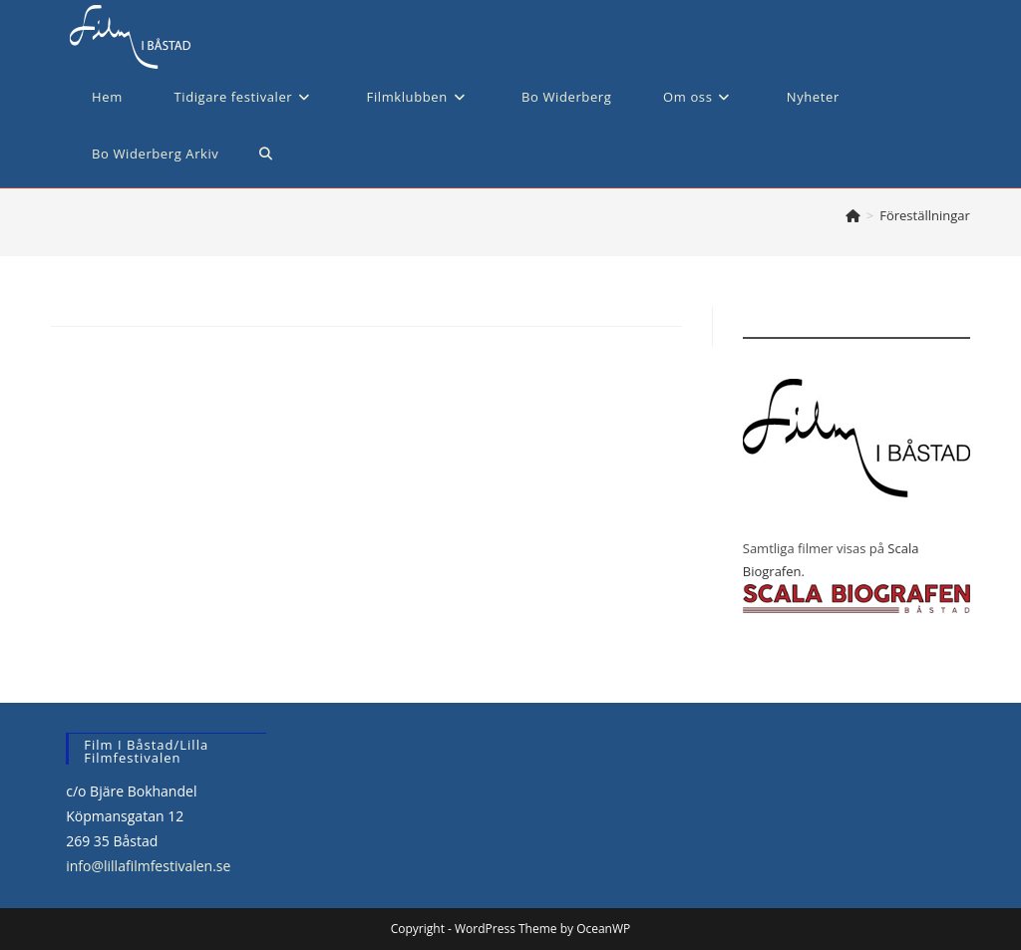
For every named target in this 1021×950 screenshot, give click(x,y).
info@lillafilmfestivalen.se (148, 865)
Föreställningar (924, 215)
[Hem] (853, 215)
